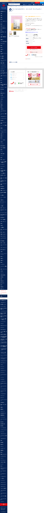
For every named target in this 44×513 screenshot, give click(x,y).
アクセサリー (3, 448)
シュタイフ (2, 501)
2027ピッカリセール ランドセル (4, 468)
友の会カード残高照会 (30, 4)
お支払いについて (14, 77)
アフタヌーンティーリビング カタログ (4, 358)
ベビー (2, 458)
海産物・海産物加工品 (3, 37)
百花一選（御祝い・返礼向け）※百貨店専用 (4, 346)
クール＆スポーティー (3, 474)
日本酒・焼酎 (3, 153)
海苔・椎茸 (2, 186)
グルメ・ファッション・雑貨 (4, 296)
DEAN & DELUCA (3, 329)
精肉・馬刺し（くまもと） (3, 32)
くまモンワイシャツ (3, 433)
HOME (10, 6)
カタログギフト (13, 6)
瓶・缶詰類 (2, 56)
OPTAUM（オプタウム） (4, 383)
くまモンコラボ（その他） (3, 499)
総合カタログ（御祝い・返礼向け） (4, 313)
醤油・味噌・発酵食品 (3, 193)
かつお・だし (3, 43)
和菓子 (1, 17)
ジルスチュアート (3, 370)
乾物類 (2, 39)
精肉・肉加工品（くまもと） (4, 215)
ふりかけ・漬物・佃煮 (4, 41)
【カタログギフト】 (4, 116)
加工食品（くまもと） (3, 175)
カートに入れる (34, 47)
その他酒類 (2, 227)
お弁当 (2, 168)
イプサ (2, 364)
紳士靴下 (2, 444)
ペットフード (3, 480)
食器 (2, 256)
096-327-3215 (3, 508)
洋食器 (2, 258)
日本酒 (2, 225)
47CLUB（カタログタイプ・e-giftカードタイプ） (4, 343)
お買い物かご (41, 4)
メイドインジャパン (3, 321)
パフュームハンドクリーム (4, 386)
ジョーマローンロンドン (4, 375)
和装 (2, 452)
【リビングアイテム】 (3, 111)
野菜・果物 (2, 89)
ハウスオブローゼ (3, 393)
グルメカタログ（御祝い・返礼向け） (3, 319)
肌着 (1, 440)
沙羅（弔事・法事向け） (4, 334)
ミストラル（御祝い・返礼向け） (4, 332)
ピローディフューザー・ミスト (4, 391)
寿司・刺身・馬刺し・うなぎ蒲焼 (4, 171)
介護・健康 (2, 402)
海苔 (2, 47)
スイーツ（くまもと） (3, 197)
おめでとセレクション (4, 325)
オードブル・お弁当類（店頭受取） (3, 162)
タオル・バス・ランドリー (4, 245)
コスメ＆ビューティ (4, 360)
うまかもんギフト (3, 302)
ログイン (42, 2)
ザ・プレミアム (3, 298)
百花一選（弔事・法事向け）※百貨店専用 (4, 336)
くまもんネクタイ (3, 438)
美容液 (2, 407)
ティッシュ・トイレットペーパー (4, 254)
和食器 (2, 260)
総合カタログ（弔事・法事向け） (4, 316)
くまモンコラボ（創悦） (4, 496)
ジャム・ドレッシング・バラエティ (4, 60)
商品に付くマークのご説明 (38, 56)
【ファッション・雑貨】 (4, 114)
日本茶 (2, 49)
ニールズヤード (3, 381)
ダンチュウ (2, 327)
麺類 (1, 51)
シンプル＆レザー (3, 476)
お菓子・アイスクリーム (4, 76)
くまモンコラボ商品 (4, 488)
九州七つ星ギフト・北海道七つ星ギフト (4, 339)
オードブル (2, 164)
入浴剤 (1, 251)
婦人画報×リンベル (3, 304)
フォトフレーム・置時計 (4, 266)
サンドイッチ (3, 166)
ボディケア (2, 397)
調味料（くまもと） (4, 190)
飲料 (2, 19)
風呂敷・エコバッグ (4, 454)
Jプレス (2, 446)
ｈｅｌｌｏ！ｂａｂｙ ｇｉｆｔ (4, 355)
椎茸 (1, 45)
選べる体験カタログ (3, 300)
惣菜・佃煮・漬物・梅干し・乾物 (4, 85)
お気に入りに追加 (34, 52)
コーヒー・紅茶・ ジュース (4, 21)
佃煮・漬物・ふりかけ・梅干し (4, 181)
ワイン (1, 91)
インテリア (2, 264)
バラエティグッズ (3, 484)
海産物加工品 (3, 188)
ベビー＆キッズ (3, 456)
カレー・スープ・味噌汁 (4, 125)
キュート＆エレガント (3, 471)
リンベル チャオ (3, 306)
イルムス (2, 323)
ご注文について (14, 75)
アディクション (2, 395)
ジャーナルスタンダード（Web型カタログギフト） (4, 349)
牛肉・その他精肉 (3, 147)
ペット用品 (2, 478)
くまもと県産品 (3, 173)
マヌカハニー (3, 411)
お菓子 (1, 13)
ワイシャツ (2, 431)
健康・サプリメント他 (3, 405)
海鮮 (1, 82)
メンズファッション (4, 429)
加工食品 (2, 120)
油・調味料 (2, 58)
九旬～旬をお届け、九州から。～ (4, 73)
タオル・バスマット (4, 247)
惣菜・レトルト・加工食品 (4, 178)
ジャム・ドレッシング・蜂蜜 (4, 123)
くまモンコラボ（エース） (3, 490)
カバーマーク (3, 372)
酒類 (2, 149)
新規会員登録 (37, 2)
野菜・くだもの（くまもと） (4, 230)
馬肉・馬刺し (3, 217)
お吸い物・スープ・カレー (4, 54)
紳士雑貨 (2, 442)
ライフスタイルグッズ (3, 238)
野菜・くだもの (3, 159)
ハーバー (2, 377)
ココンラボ (2, 379)
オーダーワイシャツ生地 (4, 436)
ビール (2, 151)
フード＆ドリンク (3, 118)
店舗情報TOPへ (32, 2)
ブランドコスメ (3, 362)
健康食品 (2, 409)
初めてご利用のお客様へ (25, 4)
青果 (1, 157)
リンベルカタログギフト (19, 6)
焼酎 (2, 223)
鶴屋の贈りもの (3, 11)
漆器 (2, 262)
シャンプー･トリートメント (4, 400)
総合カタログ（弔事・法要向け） (4, 308)
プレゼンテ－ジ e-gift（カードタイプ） (3, 352)
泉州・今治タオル (3, 249)
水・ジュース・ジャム (4, 212)
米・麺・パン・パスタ (4, 87)
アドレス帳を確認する (35, 4)
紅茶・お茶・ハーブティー (4, 210)
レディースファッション (4, 419)
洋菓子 (1, 15)
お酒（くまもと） (3, 221)
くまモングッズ (3, 482)
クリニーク (2, 366)
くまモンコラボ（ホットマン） (4, 493)
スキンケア (2, 368)
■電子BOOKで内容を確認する (29, 23)
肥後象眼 (2, 450)
